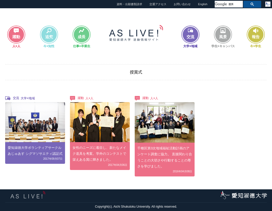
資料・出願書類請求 (129, 4)
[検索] (228, 4)
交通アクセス (157, 4)
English (202, 4)
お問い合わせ (182, 4)
